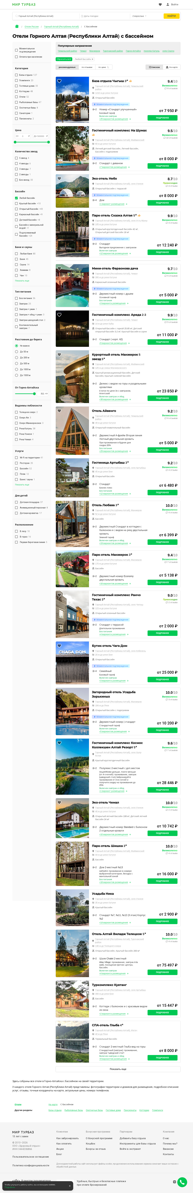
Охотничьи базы (94, 1110)
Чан (23, 275)
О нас (166, 1138)
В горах (25, 537)
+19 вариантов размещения (113, 543)
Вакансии (168, 1149)
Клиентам (62, 1131)
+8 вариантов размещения (113, 1059)
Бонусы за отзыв (96, 1149)
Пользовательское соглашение (30, 1156)
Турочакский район (113, 51)
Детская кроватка (31, 513)
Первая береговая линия (33, 542)
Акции (60, 1149)
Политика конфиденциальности (30, 1165)
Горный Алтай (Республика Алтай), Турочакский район (119, 940)
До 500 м (24, 363)
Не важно (25, 346)
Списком (154, 67)
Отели (18, 1104)
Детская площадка (31, 502)
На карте (172, 67)
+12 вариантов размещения (113, 253)
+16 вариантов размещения (113, 583)
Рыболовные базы (73, 1110)
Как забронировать (67, 1138)
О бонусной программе (99, 1138)
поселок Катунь (152, 51)
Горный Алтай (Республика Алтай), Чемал (116, 273)
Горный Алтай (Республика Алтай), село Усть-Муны (121, 220)
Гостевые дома (113, 1110)
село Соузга (168, 51)
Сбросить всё (64, 59)
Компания (168, 1131)
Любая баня (28, 254)
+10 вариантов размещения (113, 834)
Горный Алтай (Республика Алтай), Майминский (119, 140)
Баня (24, 259)
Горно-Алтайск (133, 51)
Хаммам (25, 270)
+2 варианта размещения (112, 1014)
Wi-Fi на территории (31, 457)
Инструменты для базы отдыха (138, 1143)
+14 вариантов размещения (113, 922)
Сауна (24, 264)
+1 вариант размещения (112, 204)
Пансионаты (130, 1110)
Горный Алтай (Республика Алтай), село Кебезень (120, 651)
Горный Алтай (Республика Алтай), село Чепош (119, 604)
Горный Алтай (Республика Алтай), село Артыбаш (120, 468)
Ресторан (26, 463)
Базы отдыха (55, 1110)
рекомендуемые (67, 67)
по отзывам (87, 67)
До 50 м (24, 351)
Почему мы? (170, 1143)
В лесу (25, 531)
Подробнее (162, 118)
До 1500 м (25, 375)
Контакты (168, 1154)
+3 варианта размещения (112, 303)
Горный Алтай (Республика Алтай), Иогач (116, 1030)
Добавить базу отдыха (133, 1138)
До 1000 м (25, 369)
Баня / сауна (27, 479)
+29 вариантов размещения (113, 451)
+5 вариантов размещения (113, 343)
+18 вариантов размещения (113, 882)
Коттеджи (144, 1110)
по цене (103, 67)
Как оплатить (64, 1143)
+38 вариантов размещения (113, 399)
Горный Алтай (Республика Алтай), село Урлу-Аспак (118, 754)
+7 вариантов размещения (113, 167)
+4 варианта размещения (112, 634)
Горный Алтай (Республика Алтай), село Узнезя (119, 184)
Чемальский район (67, 51)
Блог (59, 1154)
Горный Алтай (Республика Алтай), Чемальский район (119, 87)
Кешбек (90, 1143)
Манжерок (94, 51)
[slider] (15, 142)
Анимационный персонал (34, 507)
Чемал (83, 51)
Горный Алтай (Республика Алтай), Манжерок (118, 510)
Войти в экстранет (130, 1149)
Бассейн (26, 468)
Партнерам (126, 1131)
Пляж (24, 474)
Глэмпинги (157, 1110)
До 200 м (24, 357)
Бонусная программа (98, 1131)
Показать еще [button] (22, 281)
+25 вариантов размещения (113, 119)
